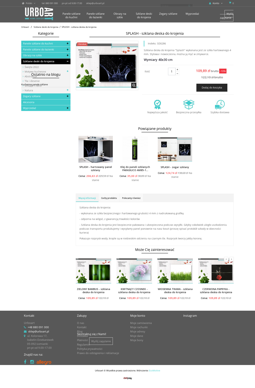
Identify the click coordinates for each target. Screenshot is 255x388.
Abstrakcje (30, 76)
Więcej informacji (87, 198)
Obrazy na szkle (32, 55)
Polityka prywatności (89, 348)
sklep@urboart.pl (38, 331)
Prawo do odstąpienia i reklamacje (98, 353)
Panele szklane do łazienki (38, 49)
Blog (80, 331)
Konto (215, 3)
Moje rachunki (139, 327)
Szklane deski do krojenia (38, 61)
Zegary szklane (32, 96)
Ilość (147, 71)
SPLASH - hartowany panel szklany (95, 168)
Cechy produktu (109, 198)
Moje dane (136, 336)
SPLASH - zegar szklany (175, 167)
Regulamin (83, 344)
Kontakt (81, 327)
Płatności (82, 340)
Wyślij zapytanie (226, 15)
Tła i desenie (32, 81)
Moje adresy (137, 331)
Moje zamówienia (141, 323)
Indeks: (152, 43)
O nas (80, 323)
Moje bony (136, 340)
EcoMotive (154, 378)
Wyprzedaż (29, 108)
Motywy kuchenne (35, 71)
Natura (28, 90)
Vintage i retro (32, 85)
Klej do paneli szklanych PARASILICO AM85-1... (135, 168)
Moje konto (137, 316)
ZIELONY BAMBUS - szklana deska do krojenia (93, 291)
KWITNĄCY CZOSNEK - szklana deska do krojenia (134, 291)
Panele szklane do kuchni (38, 43)
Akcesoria (28, 102)
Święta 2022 (31, 67)
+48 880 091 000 (38, 327)
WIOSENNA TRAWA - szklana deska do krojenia (175, 291)
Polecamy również (131, 198)
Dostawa (82, 336)
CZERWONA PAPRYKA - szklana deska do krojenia (216, 291)
